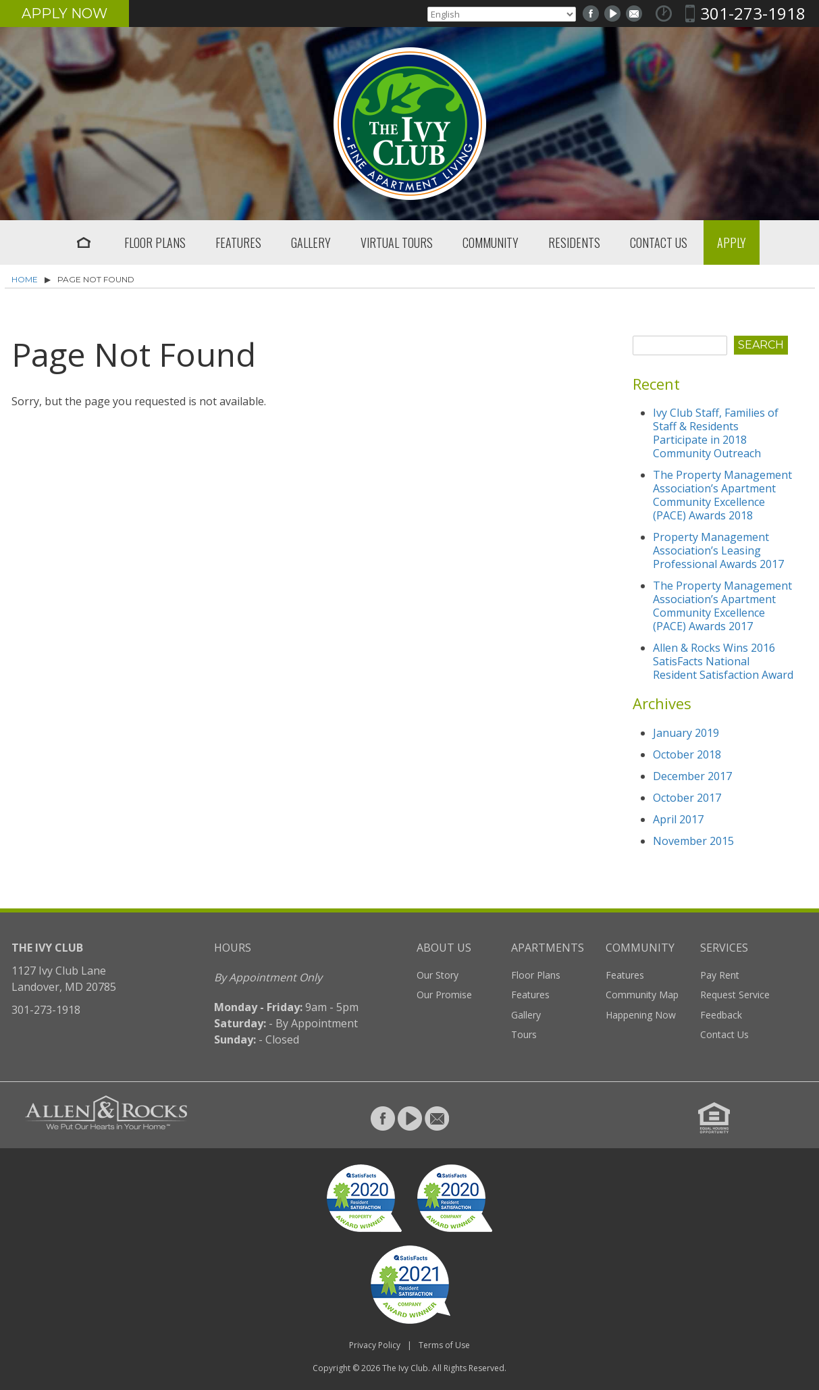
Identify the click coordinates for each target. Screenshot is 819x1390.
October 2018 (687, 754)
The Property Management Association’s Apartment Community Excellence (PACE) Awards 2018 (722, 495)
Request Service (735, 994)
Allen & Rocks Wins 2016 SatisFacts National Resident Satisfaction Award (723, 661)
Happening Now (641, 1014)
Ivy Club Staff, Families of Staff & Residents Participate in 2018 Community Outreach (715, 433)
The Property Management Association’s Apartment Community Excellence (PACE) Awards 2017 (722, 606)
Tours (524, 1034)
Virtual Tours (397, 242)
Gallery (311, 242)
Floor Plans (155, 242)
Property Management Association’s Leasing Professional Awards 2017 (718, 550)
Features (238, 242)
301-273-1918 (752, 13)
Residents (574, 242)
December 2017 (692, 776)
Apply (731, 242)
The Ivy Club (405, 1368)
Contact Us (658, 242)
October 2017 (687, 797)
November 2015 (693, 840)
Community (491, 242)
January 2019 (686, 732)
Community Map (642, 994)
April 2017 (678, 819)
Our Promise (444, 994)
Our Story (437, 975)
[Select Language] (501, 14)
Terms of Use (444, 1345)
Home (83, 242)
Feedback (721, 1014)
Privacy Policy (374, 1345)
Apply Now (64, 13)
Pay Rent (719, 975)
